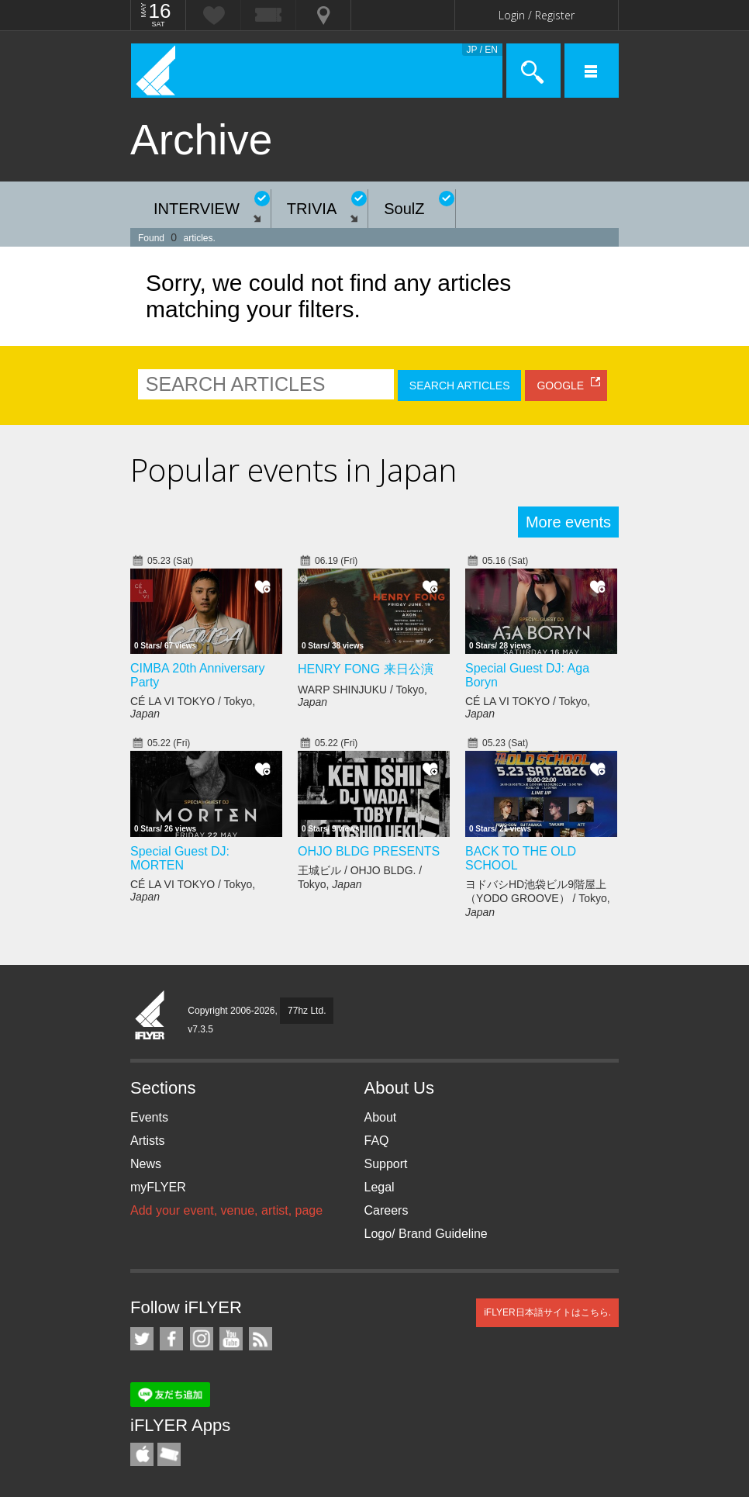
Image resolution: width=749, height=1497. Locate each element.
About (380, 1117)
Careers (386, 1210)
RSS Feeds (260, 1338)
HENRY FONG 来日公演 (365, 669)
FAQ (376, 1140)
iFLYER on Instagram (201, 1338)
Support (386, 1163)
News (145, 1163)
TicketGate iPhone (169, 1454)
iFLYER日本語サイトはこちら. (547, 1312)
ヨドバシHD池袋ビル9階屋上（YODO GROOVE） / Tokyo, (537, 898)
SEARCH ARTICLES (459, 385)
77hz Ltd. (307, 1010)
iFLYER (150, 1016)
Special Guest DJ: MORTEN (180, 858)
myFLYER (158, 1187)
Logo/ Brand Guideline (426, 1233)
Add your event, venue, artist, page (226, 1210)
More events (568, 522)
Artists (147, 1140)
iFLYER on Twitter (142, 1338)
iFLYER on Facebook (171, 1338)
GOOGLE (560, 385)
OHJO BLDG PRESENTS (369, 851)
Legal (379, 1187)
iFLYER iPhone (142, 1454)
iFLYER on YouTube (231, 1338)
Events (149, 1117)
